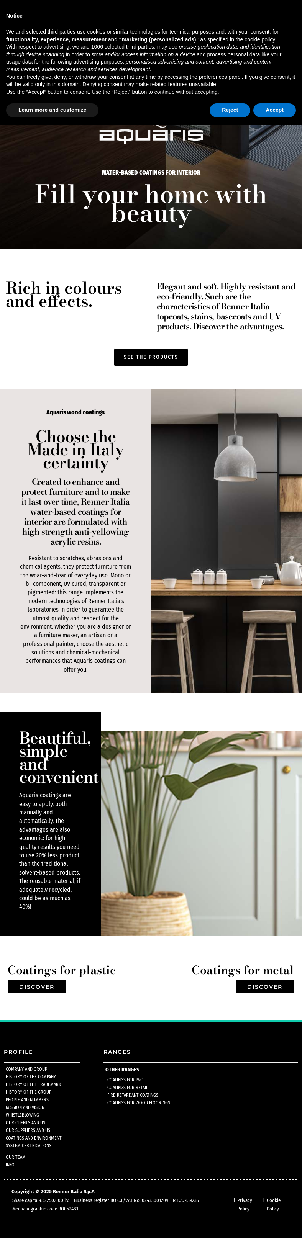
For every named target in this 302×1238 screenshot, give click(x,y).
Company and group (26, 1069)
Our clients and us (25, 1122)
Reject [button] (230, 110)
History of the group (28, 1092)
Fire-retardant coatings (132, 1095)
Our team (16, 1157)
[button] (151, 357)
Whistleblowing (22, 1115)
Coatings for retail (127, 1087)
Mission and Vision (25, 1107)
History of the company (31, 1076)
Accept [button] (275, 110)
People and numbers (27, 1099)
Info (10, 1165)
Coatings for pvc (125, 1080)
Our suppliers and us (28, 1130)
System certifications (28, 1145)
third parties (140, 47)
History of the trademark (33, 1084)
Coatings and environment (34, 1138)
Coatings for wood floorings (138, 1103)
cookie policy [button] (260, 39)
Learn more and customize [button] (52, 110)
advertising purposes (98, 62)
